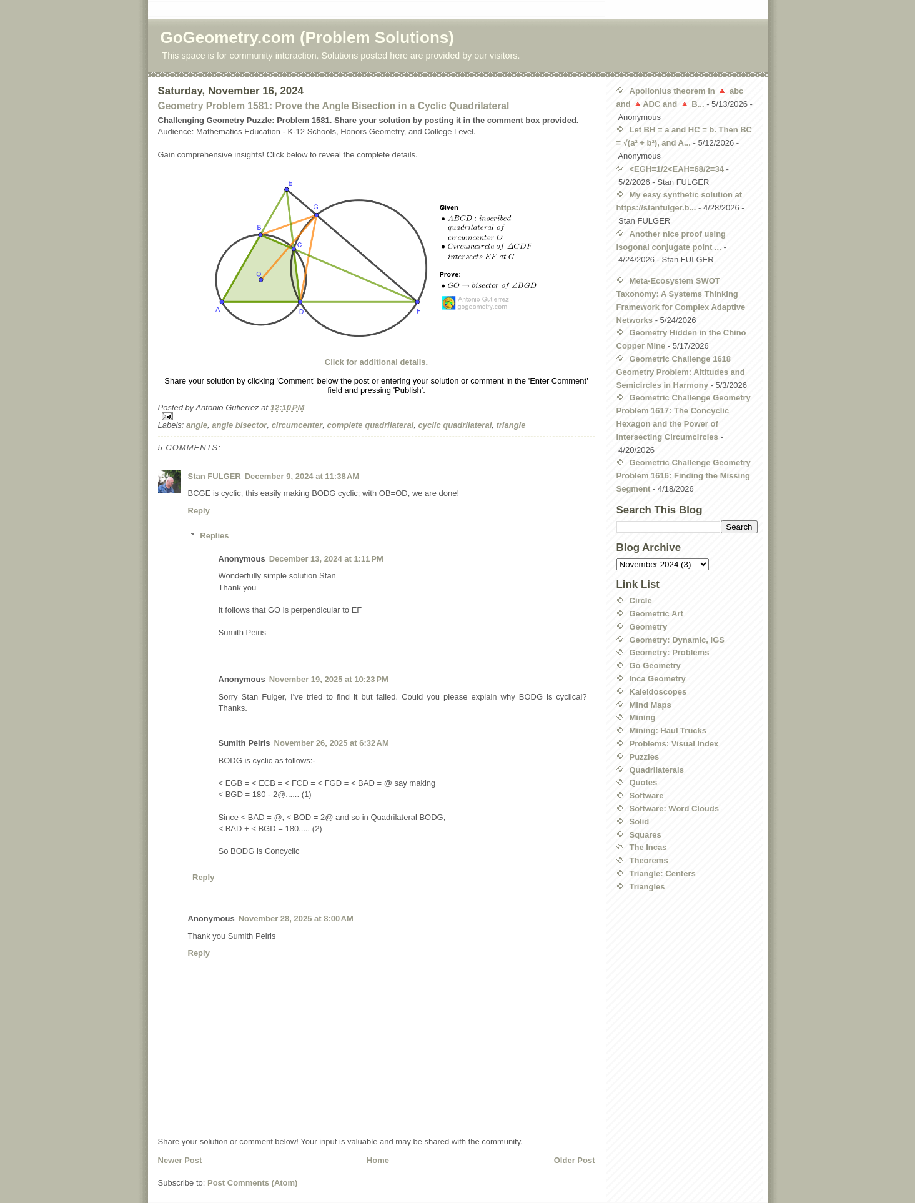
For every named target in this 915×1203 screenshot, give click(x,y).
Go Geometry (655, 665)
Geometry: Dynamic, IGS (677, 640)
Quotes (644, 782)
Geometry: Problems (670, 652)
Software (647, 795)
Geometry (649, 626)
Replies (214, 535)
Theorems (649, 860)
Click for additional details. (376, 362)
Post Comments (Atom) (252, 1182)
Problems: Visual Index (674, 743)
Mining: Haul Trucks (668, 730)
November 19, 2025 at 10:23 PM (328, 679)
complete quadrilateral (370, 425)
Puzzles (645, 756)
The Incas (648, 847)
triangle (510, 425)
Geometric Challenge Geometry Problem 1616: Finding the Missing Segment (683, 475)
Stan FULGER (214, 476)
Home (378, 1160)
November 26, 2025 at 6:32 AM (331, 743)
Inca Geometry (658, 678)
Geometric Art (656, 613)
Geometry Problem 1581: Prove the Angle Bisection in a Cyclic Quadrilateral (334, 106)
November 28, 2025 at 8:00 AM (296, 918)
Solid (640, 821)
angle (196, 425)
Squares (645, 834)
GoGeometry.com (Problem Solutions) (307, 37)
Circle (641, 600)
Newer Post (180, 1160)
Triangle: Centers (663, 873)
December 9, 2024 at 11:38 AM (302, 476)
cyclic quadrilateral (455, 425)
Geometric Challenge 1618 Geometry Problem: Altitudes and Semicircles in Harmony (680, 372)
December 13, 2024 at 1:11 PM (326, 558)
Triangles (647, 886)
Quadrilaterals (657, 770)
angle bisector (239, 425)
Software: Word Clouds (674, 808)
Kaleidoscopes (658, 691)
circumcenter (297, 425)
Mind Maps (650, 705)
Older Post (574, 1160)
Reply (199, 510)
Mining (643, 717)
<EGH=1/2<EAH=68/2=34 (677, 169)
